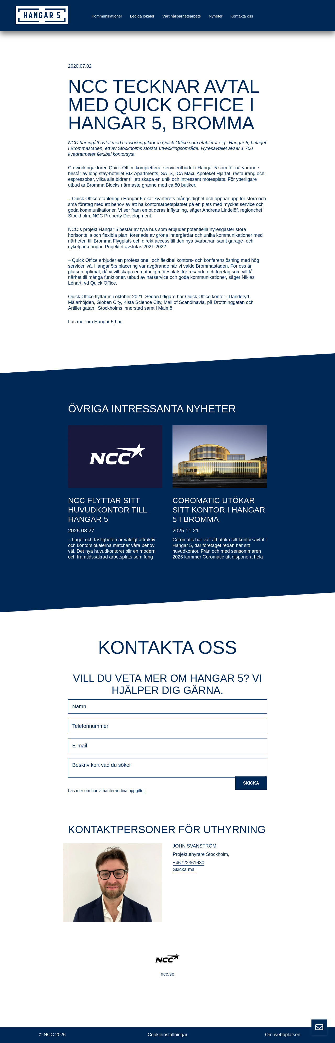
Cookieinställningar (167, 1034)
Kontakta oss (241, 16)
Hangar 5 (104, 321)
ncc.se (167, 974)
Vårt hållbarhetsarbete (181, 16)
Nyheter (216, 16)
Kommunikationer (107, 16)
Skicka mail (185, 869)
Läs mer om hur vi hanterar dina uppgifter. (107, 790)
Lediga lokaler (142, 16)
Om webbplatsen (282, 1034)
